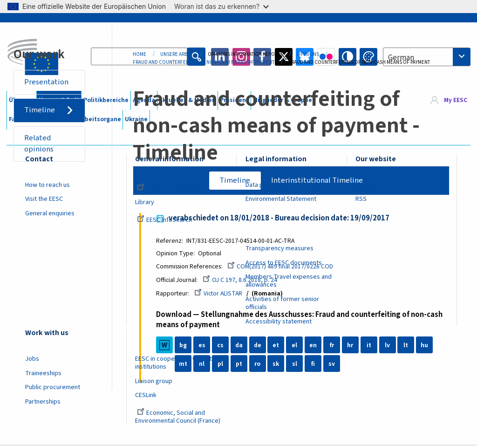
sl (295, 364)
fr (332, 345)
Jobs (32, 359)
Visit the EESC (44, 199)
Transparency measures (279, 248)
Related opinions (39, 144)
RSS (361, 199)
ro (258, 364)
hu (425, 345)
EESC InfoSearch (164, 220)
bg (184, 345)
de (258, 345)
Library (144, 202)
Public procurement (52, 387)
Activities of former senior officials (282, 303)
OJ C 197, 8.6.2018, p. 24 (241, 280)
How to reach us (47, 185)
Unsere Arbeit (177, 54)
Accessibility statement (278, 321)
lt (406, 345)
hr (351, 345)
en (314, 345)
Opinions (308, 54)
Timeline (40, 110)
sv (332, 364)
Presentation (47, 82)
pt (240, 364)
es (202, 345)
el (295, 345)
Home (139, 54)
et (276, 345)
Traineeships (43, 373)
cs (221, 345)
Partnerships (43, 401)
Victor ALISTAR (219, 294)
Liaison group (153, 381)
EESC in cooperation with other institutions (178, 362)
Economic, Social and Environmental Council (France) (178, 416)
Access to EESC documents (283, 263)
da (240, 345)
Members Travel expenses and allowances (288, 280)
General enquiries (50, 213)
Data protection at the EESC (283, 185)
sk (276, 364)
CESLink (146, 395)
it (370, 345)
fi (314, 364)
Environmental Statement (280, 199)
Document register (168, 188)
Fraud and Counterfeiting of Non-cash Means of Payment (203, 62)
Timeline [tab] (234, 180)
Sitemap (367, 185)
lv (388, 345)
